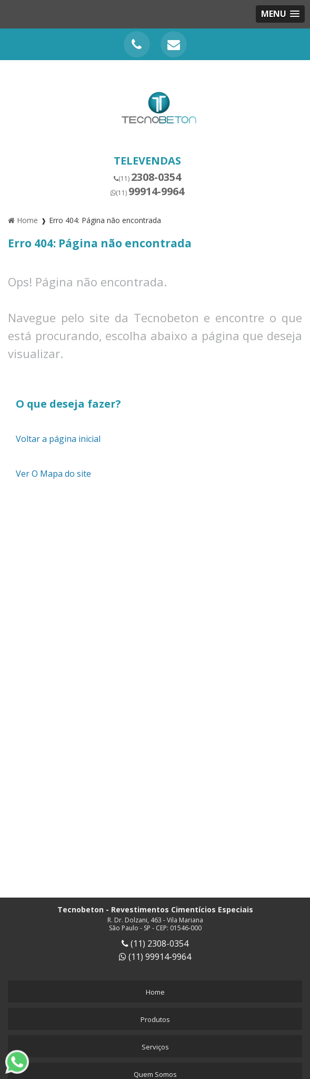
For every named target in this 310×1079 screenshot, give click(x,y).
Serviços (155, 1047)
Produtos (155, 1019)
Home (155, 992)
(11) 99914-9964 (155, 956)
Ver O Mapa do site (53, 473)
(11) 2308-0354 (155, 943)
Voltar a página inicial (58, 439)
